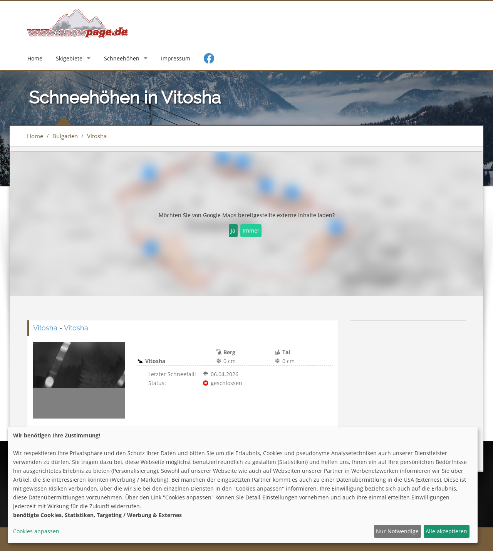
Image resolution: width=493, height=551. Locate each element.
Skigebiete (69, 58)
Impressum (175, 58)
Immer (251, 230)
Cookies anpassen (36, 531)
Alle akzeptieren (446, 531)
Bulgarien (65, 136)
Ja (233, 230)
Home (34, 58)
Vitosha (97, 136)
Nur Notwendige (397, 531)
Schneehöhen (121, 58)
